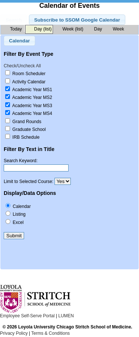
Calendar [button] (19, 41)
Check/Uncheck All (22, 65)
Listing (19, 214)
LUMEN (66, 315)
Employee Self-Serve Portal (27, 315)
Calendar (22, 206)
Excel (18, 222)
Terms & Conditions (50, 333)
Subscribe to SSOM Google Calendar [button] (77, 20)
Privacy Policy (14, 333)
